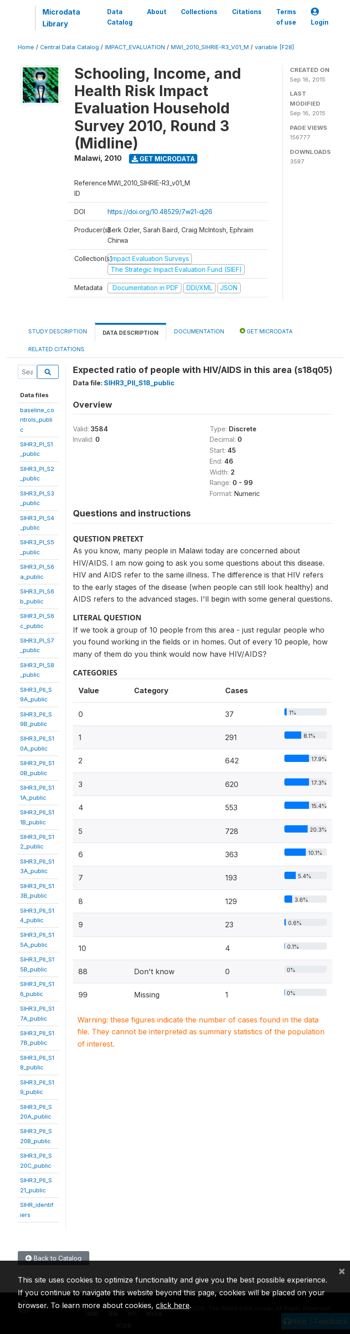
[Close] (341, 1270)
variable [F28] (274, 47)
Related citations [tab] (56, 349)
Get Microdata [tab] (266, 331)
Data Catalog (120, 17)
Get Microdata (163, 159)
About (156, 11)
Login (320, 17)
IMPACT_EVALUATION (135, 47)
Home (26, 47)
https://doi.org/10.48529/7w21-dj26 (160, 211)
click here (173, 1305)
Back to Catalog (54, 1258)
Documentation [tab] (199, 331)
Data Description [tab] (131, 332)
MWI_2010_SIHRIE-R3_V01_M (210, 47)
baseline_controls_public (37, 419)
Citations (247, 11)
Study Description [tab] (57, 331)
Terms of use (286, 17)
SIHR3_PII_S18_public (139, 383)
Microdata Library (61, 17)
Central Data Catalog (69, 47)
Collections (199, 11)
